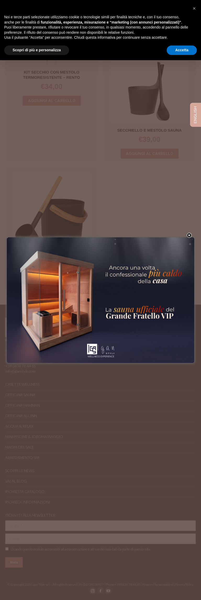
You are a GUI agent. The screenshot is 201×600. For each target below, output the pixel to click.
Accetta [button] (181, 50)
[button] (194, 8)
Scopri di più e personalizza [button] (37, 50)
